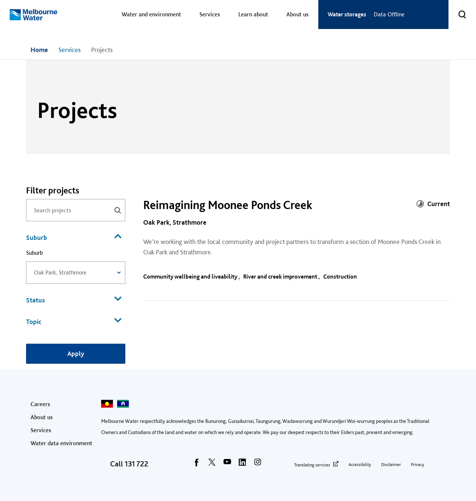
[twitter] (212, 465)
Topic (74, 321)
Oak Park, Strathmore (174, 222)
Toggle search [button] (457, 10)
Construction (340, 276)
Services (209, 14)
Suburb (74, 236)
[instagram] (258, 465)
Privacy (417, 464)
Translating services (312, 465)
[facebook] (197, 465)
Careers (40, 404)
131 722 (136, 463)
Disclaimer (391, 464)
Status (74, 299)
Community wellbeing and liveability (190, 276)
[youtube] (227, 465)
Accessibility (359, 464)
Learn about (253, 14)
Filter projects (52, 190)
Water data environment (61, 443)
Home (39, 50)
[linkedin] (242, 465)
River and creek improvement (280, 276)
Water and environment (151, 14)
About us (297, 14)
